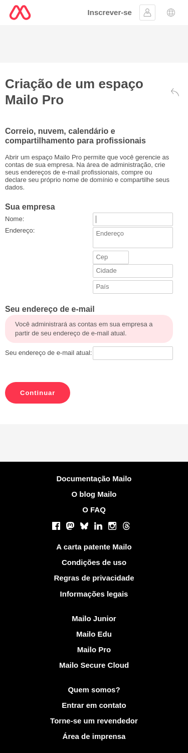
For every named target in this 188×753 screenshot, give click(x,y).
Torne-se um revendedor (94, 720)
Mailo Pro (94, 649)
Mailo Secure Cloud (94, 665)
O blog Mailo (94, 494)
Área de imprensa (94, 736)
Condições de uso (94, 562)
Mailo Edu (94, 634)
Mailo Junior (94, 618)
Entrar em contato (94, 705)
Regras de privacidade (94, 578)
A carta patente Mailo (93, 546)
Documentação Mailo (93, 478)
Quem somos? (94, 689)
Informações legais (94, 594)
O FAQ (94, 509)
